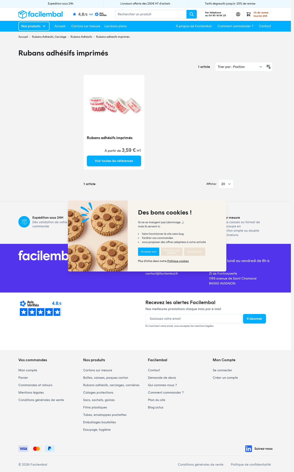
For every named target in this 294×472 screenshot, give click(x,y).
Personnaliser (194, 251)
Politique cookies (178, 261)
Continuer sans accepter (171, 251)
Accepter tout (148, 251)
